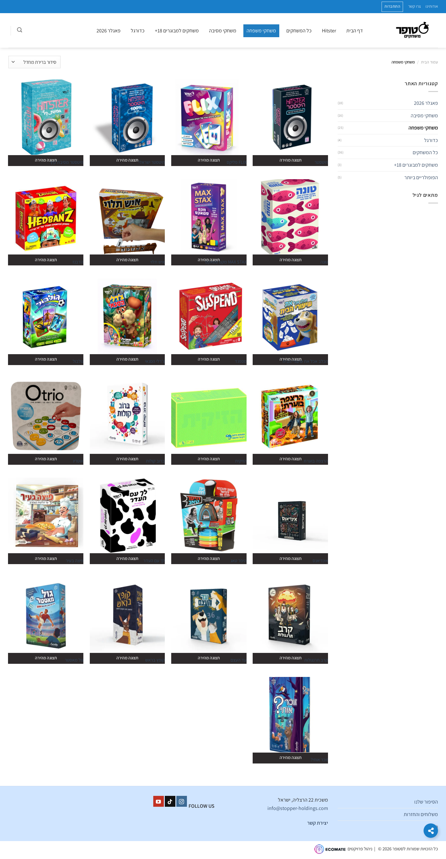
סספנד (241, 361)
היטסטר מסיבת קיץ (66, 162)
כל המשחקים (299, 30)
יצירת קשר (317, 823)
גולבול (78, 361)
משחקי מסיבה (222, 30)
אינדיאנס (320, 560)
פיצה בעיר (74, 560)
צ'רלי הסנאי (155, 361)
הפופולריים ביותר (421, 177)
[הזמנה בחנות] (34, 62)
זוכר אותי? (319, 760)
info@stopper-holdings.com (297, 808)
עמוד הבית (429, 62)
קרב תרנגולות (316, 660)
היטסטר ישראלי (152, 162)
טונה (324, 262)
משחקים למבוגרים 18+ (177, 30)
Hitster (329, 30)
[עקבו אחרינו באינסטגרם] (181, 801)
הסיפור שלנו (426, 801)
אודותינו (431, 6)
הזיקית (241, 461)
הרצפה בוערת (316, 461)
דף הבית (354, 30)
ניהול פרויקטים (360, 849)
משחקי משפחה (261, 30)
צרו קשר (414, 6)
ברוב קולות (155, 461)
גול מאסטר (74, 660)
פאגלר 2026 (109, 30)
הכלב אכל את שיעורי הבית (305, 361)
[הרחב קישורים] (431, 830)
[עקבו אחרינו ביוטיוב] (158, 801)
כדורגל (138, 30)
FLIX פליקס (237, 162)
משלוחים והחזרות (421, 814)
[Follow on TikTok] (170, 801)
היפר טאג (239, 560)
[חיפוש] (19, 30)
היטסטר (321, 162)
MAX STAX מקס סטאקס (226, 262)
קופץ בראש (155, 660)
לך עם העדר (154, 560)
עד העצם (239, 660)
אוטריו (78, 461)
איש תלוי (157, 262)
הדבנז (77, 262)
